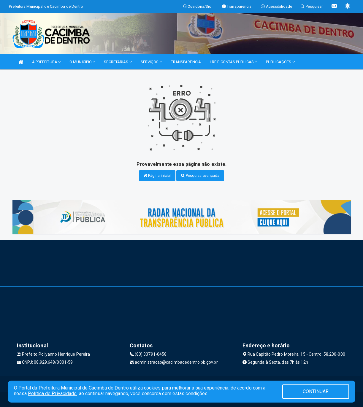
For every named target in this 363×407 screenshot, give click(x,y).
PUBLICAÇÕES (280, 62)
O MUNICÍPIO (82, 62)
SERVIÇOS (151, 62)
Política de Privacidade (52, 393)
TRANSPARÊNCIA (186, 62)
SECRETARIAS (117, 62)
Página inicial (157, 175)
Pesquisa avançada (200, 175)
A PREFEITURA (46, 62)
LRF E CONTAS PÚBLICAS (233, 62)
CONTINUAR (316, 391)
